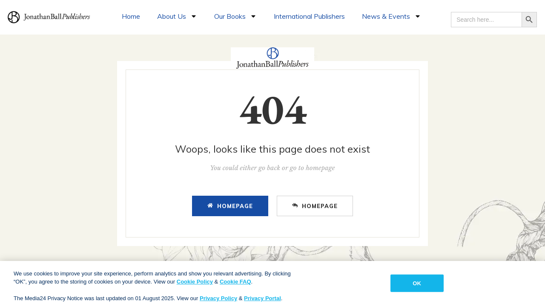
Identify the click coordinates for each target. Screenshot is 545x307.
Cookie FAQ (235, 285)
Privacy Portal (262, 301)
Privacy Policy (218, 301)
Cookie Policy (195, 285)
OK (417, 286)
